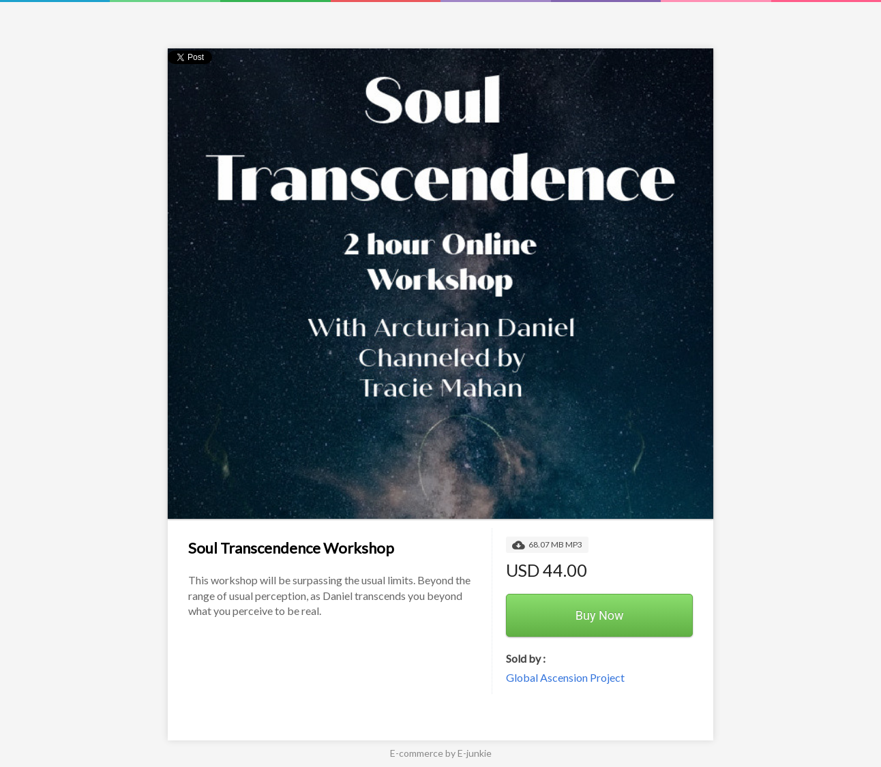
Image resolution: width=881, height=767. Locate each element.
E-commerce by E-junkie (441, 753)
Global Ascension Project (565, 677)
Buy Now (600, 615)
